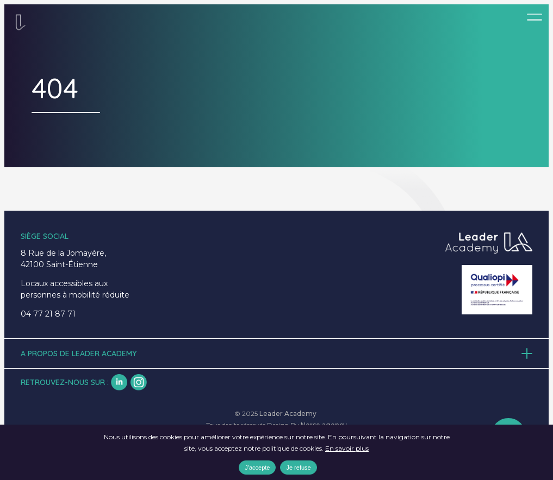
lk (119, 382)
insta (139, 382)
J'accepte (257, 467)
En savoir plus (347, 448)
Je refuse (298, 467)
